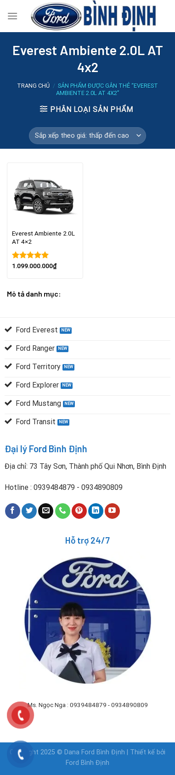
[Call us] (62, 511)
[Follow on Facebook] (12, 511)
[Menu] (12, 16)
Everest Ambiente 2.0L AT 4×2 (43, 237)
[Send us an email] (45, 511)
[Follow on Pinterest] (79, 511)
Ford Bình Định (87, 763)
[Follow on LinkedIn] (95, 511)
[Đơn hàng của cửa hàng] (87, 136)
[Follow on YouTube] (112, 511)
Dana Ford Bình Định (95, 752)
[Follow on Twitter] (29, 511)
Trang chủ (33, 85)
